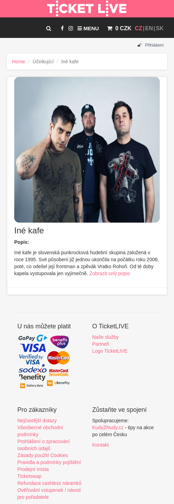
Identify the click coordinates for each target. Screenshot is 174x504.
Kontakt (100, 445)
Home (18, 61)
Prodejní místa (33, 469)
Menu (88, 28)
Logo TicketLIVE (110, 351)
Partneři (100, 344)
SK (160, 28)
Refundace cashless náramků (49, 483)
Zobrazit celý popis (109, 273)
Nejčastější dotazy (37, 420)
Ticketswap (29, 476)
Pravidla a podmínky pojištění (49, 462)
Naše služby (105, 337)
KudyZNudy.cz (108, 427)
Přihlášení (151, 45)
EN (149, 28)
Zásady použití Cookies (42, 455)
